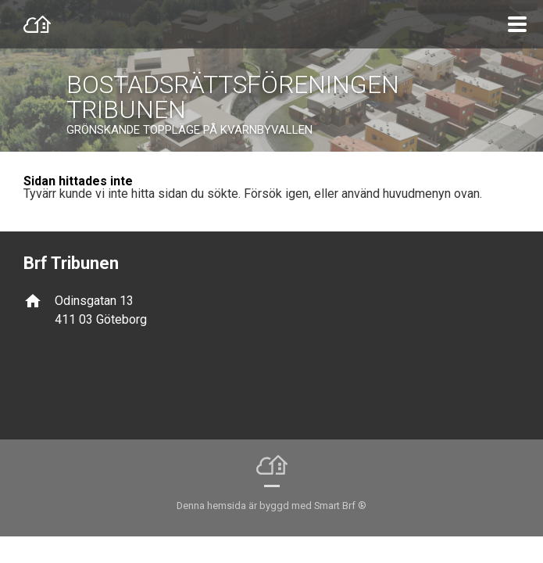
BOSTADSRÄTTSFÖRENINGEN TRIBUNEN (232, 97)
